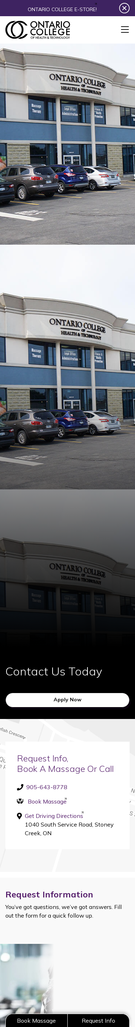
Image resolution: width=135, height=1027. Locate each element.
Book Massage (47, 801)
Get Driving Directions (54, 815)
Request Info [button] (98, 1020)
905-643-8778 (46, 787)
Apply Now (67, 699)
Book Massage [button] (36, 1020)
